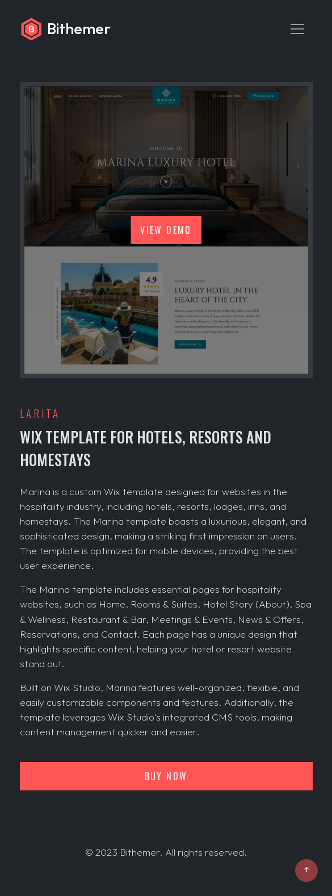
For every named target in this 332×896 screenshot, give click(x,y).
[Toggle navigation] (297, 29)
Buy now (166, 776)
